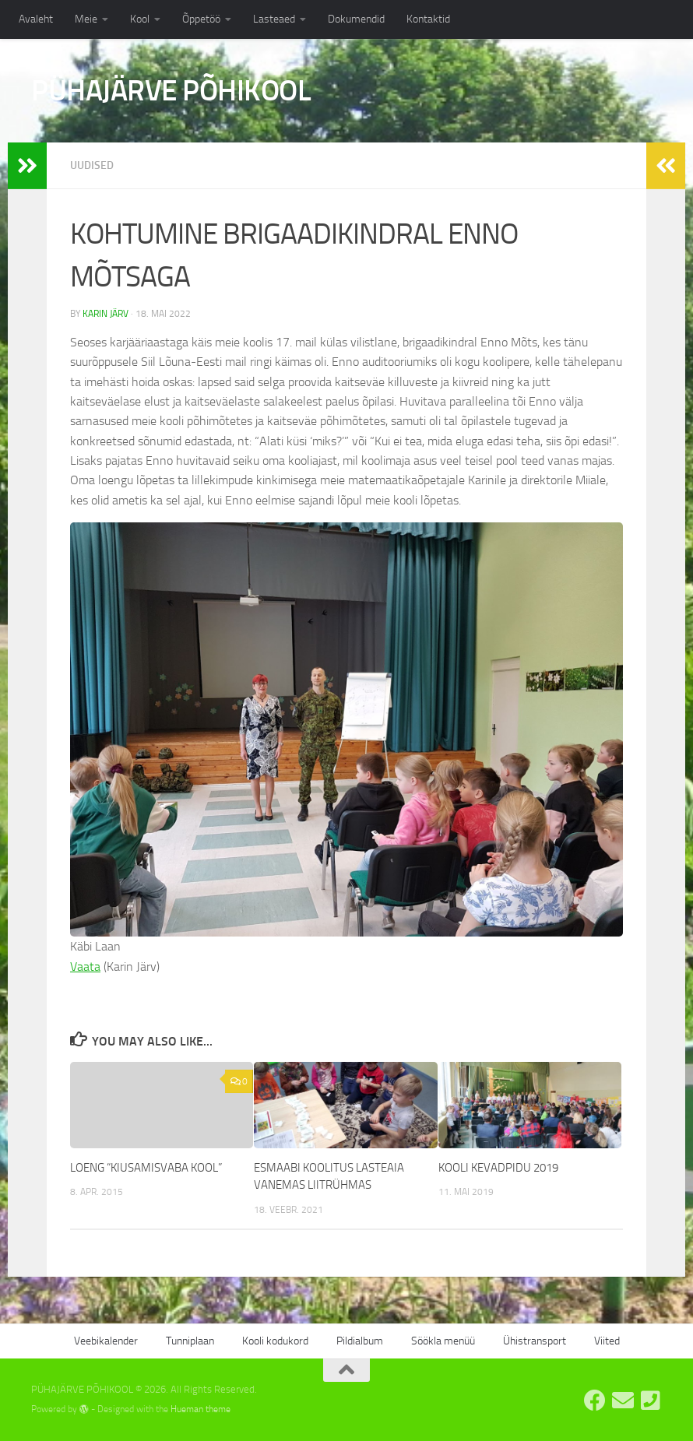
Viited (607, 1341)
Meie (86, 19)
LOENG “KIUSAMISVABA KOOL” (146, 1168)
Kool (140, 19)
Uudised (92, 165)
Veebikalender (106, 1341)
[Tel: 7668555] (651, 1400)
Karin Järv (105, 313)
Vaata (85, 966)
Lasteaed (274, 19)
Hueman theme (200, 1409)
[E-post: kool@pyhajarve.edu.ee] (623, 1400)
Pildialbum (359, 1341)
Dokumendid (356, 19)
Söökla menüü (443, 1341)
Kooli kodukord (275, 1341)
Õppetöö (201, 19)
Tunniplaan (190, 1341)
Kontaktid (428, 19)
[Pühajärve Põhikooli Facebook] (595, 1400)
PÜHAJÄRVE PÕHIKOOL (171, 90)
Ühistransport (534, 1341)
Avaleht (36, 19)
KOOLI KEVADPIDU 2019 (498, 1168)
